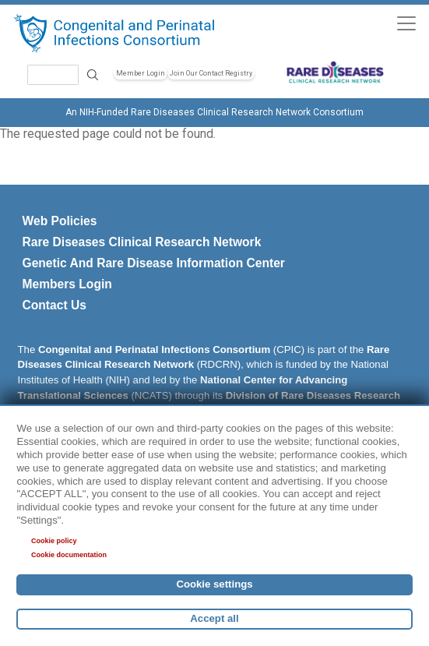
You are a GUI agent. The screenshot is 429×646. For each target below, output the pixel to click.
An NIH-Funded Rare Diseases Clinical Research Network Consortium (214, 112)
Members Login (67, 284)
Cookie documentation (69, 555)
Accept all (214, 618)
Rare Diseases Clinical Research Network (142, 242)
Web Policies (60, 221)
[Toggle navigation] (406, 23)
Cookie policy (54, 541)
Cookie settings (214, 584)
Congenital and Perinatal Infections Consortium (154, 349)
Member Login (140, 73)
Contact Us (54, 305)
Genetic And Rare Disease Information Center (154, 263)
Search (93, 74)
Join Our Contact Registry (211, 73)
